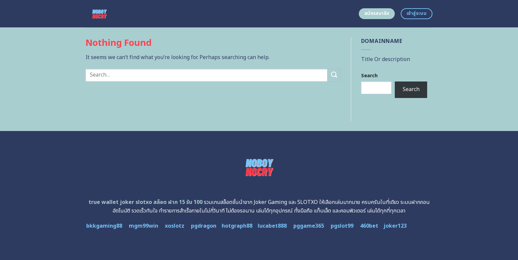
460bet (369, 226)
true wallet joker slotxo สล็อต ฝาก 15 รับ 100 (146, 202)
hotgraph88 (237, 226)
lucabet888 (272, 226)
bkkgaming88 (104, 226)
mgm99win (143, 226)
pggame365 (308, 226)
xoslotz (174, 226)
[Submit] (334, 75)
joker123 (395, 226)
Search (369, 75)
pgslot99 (342, 226)
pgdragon (203, 226)
